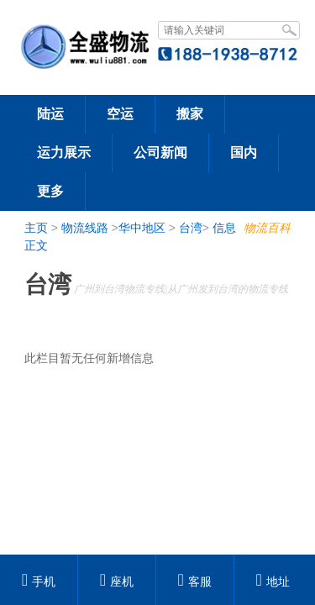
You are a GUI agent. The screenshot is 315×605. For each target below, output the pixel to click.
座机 (117, 581)
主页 (36, 227)
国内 (243, 152)
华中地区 (141, 227)
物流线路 (84, 227)
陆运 (50, 114)
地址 (272, 581)
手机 (38, 581)
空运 (120, 114)
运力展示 (64, 152)
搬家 (189, 114)
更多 (50, 191)
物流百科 (267, 227)
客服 (195, 581)
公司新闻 (160, 152)
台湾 (190, 227)
